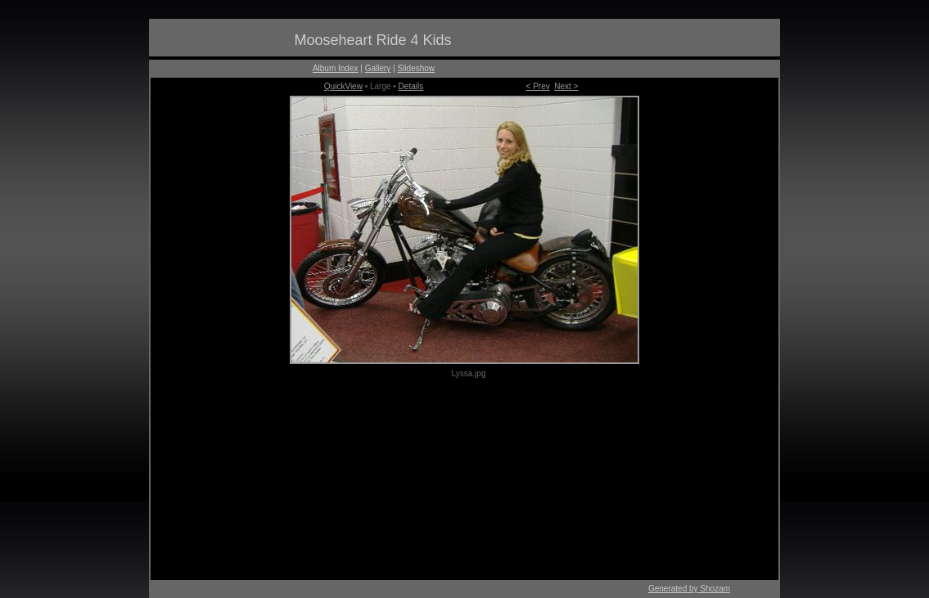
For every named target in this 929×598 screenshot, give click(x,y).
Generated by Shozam (689, 588)
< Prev (538, 86)
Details (411, 86)
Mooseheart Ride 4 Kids (372, 40)
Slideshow (416, 68)
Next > (566, 86)
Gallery (378, 68)
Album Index (336, 68)
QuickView (343, 86)
